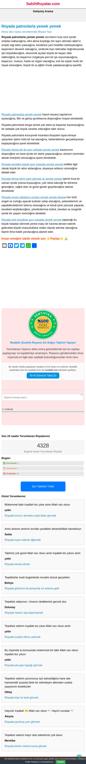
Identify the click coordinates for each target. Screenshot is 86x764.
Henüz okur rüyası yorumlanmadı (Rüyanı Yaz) (26, 31)
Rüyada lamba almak (17, 564)
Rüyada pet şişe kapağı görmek (23, 665)
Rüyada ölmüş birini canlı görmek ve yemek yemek (31, 178)
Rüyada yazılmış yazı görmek (22, 721)
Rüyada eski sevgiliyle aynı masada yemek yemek (31, 219)
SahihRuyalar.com (43, 3)
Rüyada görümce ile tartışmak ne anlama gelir (32, 588)
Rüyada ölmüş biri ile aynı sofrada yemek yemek (30, 149)
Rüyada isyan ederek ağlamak (23, 539)
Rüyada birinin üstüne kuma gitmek (26, 746)
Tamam (61, 762)
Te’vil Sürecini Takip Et (43, 375)
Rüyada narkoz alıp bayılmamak (24, 612)
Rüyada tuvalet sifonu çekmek (22, 637)
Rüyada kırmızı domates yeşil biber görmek (30, 515)
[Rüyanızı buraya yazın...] (43, 397)
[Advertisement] (43, 90)
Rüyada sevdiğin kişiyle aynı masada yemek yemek (32, 164)
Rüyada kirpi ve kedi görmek (21, 697)
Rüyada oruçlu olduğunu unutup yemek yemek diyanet (33, 197)
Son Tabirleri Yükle (43, 486)
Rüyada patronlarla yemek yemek (31, 26)
